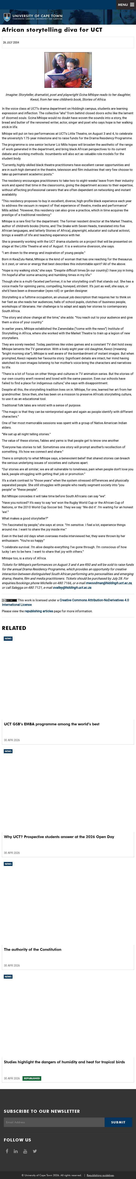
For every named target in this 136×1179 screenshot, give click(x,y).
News (8, 638)
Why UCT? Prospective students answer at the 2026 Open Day (59, 836)
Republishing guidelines (100, 1175)
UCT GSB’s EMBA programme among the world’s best (51, 724)
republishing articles (39, 611)
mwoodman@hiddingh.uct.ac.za (108, 583)
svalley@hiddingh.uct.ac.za (72, 588)
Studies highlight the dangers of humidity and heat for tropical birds (64, 1062)
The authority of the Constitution (32, 949)
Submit (118, 1122)
